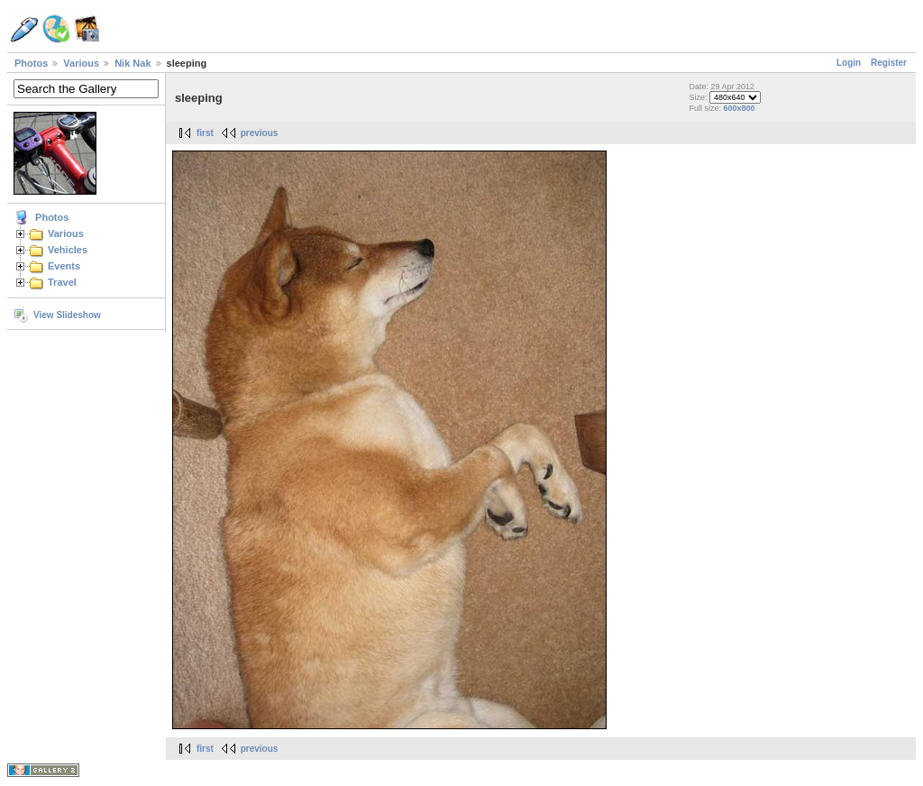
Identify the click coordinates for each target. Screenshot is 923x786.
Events (64, 265)
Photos (31, 63)
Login (848, 63)
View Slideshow (67, 315)
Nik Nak (132, 63)
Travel (62, 282)
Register (889, 63)
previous (260, 133)
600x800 (738, 108)
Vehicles (67, 249)
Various (81, 63)
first (205, 133)
